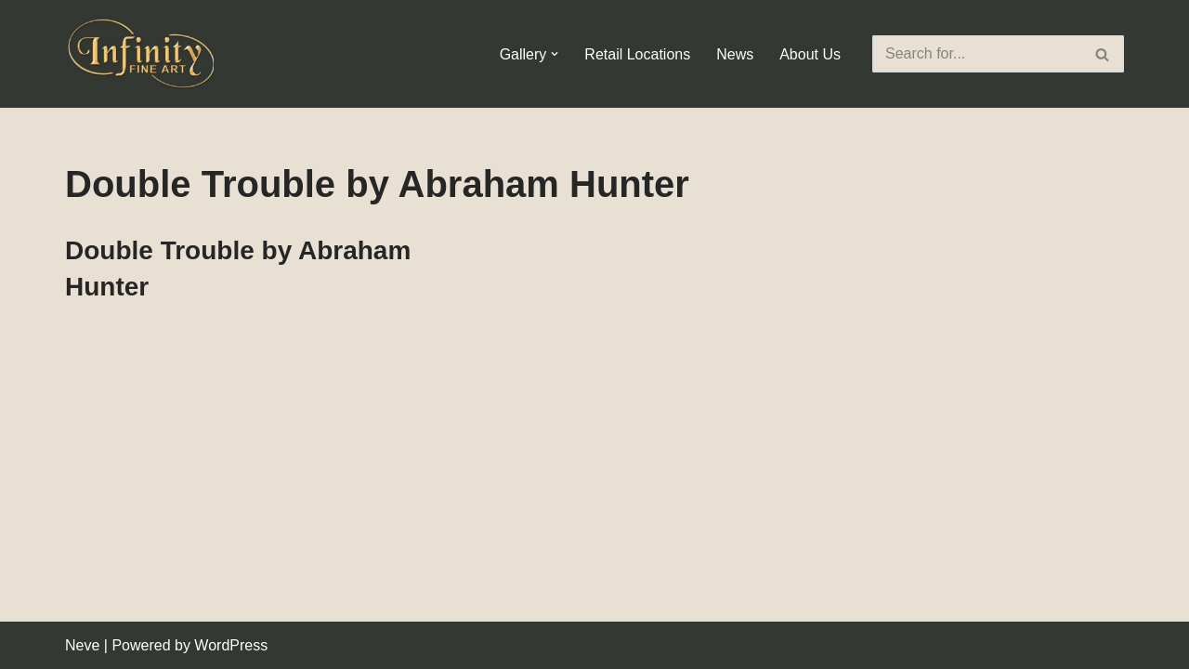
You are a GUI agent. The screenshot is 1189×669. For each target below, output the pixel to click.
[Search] (977, 53)
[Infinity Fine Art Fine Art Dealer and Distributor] (144, 54)
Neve (82, 645)
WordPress (231, 645)
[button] (554, 54)
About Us (810, 54)
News (734, 54)
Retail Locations (637, 54)
